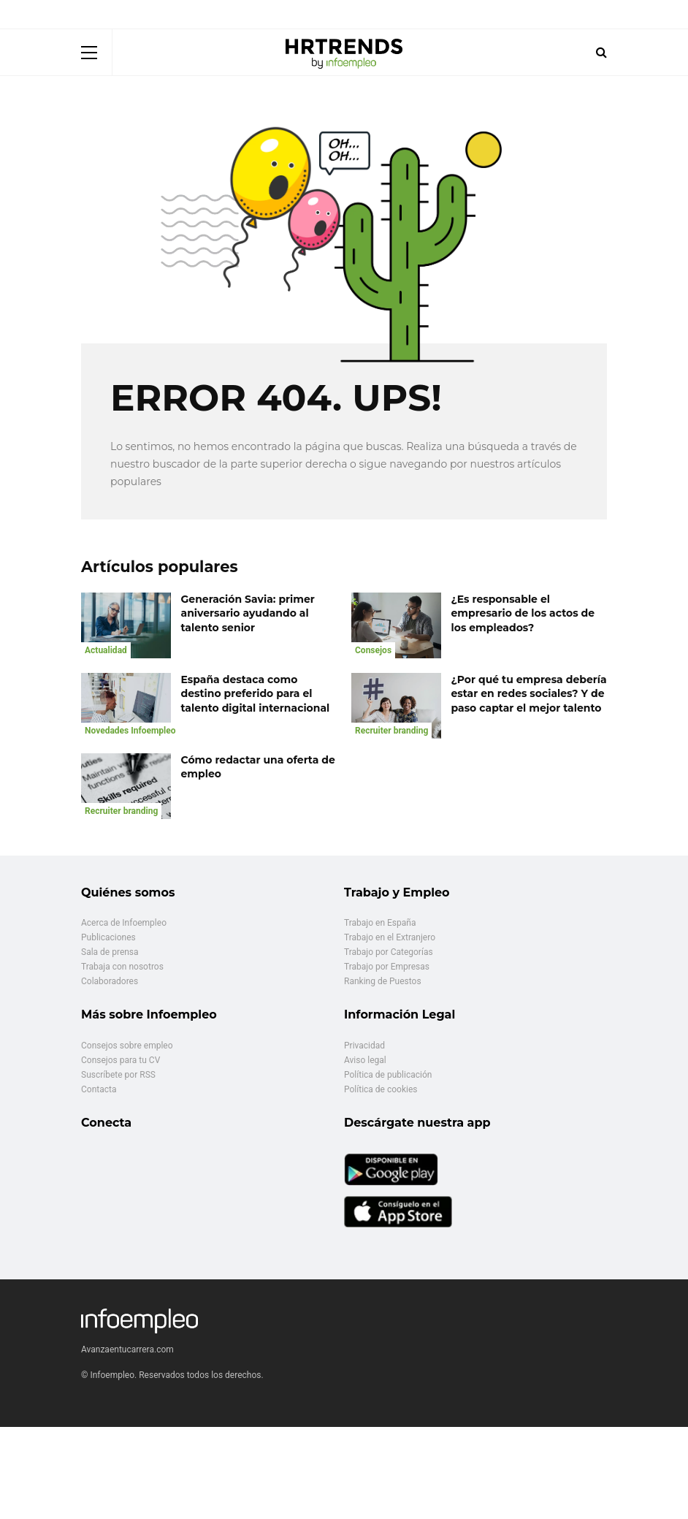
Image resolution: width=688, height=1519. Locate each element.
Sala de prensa (110, 952)
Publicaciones (108, 937)
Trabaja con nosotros (122, 967)
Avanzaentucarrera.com (127, 1349)
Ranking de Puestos (382, 981)
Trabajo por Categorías (388, 952)
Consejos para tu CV (120, 1060)
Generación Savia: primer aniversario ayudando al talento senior (248, 613)
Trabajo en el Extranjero (389, 937)
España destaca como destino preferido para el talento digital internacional (255, 694)
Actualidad (106, 650)
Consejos (373, 650)
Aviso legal (365, 1060)
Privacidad (364, 1045)
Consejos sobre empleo (127, 1045)
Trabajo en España (380, 923)
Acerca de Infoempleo (124, 923)
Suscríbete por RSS (118, 1075)
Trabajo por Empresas (386, 967)
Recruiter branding (391, 731)
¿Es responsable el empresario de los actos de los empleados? (523, 613)
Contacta (98, 1089)
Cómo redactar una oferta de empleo (258, 767)
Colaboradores (109, 981)
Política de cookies (381, 1089)
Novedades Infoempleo (130, 731)
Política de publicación (388, 1075)
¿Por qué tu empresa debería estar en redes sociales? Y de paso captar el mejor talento (529, 694)
